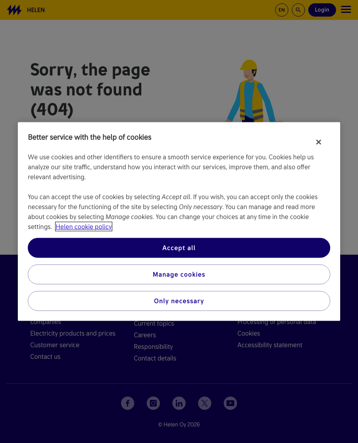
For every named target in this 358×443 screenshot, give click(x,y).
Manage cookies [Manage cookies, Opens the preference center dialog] (178, 274)
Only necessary (179, 301)
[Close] (319, 142)
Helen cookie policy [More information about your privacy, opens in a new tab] (84, 227)
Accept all (179, 248)
